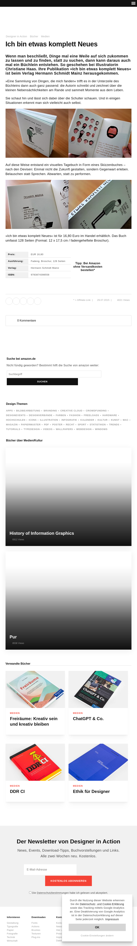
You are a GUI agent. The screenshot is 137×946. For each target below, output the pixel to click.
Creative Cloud (71, 403)
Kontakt (119, 17)
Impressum (112, 919)
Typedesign (32, 421)
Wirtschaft (12, 932)
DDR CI (17, 783)
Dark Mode (125, 17)
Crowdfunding (96, 403)
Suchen (107, 374)
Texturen (36, 925)
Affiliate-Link (84, 300)
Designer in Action (24, 16)
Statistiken (98, 417)
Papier (10, 921)
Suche (130, 17)
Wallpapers (64, 421)
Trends (114, 417)
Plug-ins (36, 928)
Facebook (102, 17)
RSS (113, 17)
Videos (47, 421)
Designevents (16, 407)
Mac (125, 412)
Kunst (115, 412)
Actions (35, 918)
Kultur (103, 412)
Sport (82, 417)
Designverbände (40, 407)
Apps (9, 403)
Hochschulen (15, 412)
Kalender (87, 412)
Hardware (109, 407)
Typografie (12, 918)
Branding (50, 403)
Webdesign (84, 421)
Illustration (49, 412)
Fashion (74, 407)
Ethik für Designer (91, 783)
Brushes (36, 921)
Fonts (35, 914)
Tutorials (13, 421)
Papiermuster (31, 417)
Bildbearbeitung (28, 403)
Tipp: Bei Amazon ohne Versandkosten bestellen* (87, 267)
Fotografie (12, 925)
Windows (101, 421)
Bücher (34, 36)
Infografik (69, 412)
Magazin (12, 417)
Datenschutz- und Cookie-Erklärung (102, 903)
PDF (46, 417)
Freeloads (91, 407)
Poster (57, 417)
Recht (70, 417)
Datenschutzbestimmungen (53, 884)
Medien (45, 36)
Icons (33, 412)
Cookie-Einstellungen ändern (97, 935)
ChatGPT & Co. (88, 711)
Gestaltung (12, 914)
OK (97, 927)
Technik (11, 928)
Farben (61, 407)
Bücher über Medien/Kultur (24, 432)
